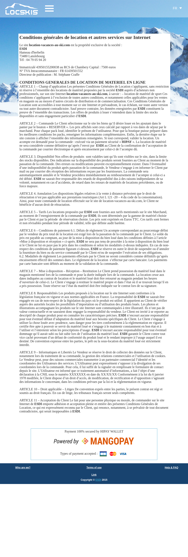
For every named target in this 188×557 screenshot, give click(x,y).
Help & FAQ (171, 467)
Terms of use (94, 467)
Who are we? (23, 467)
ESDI (98, 479)
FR (175, 8)
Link (94, 474)
